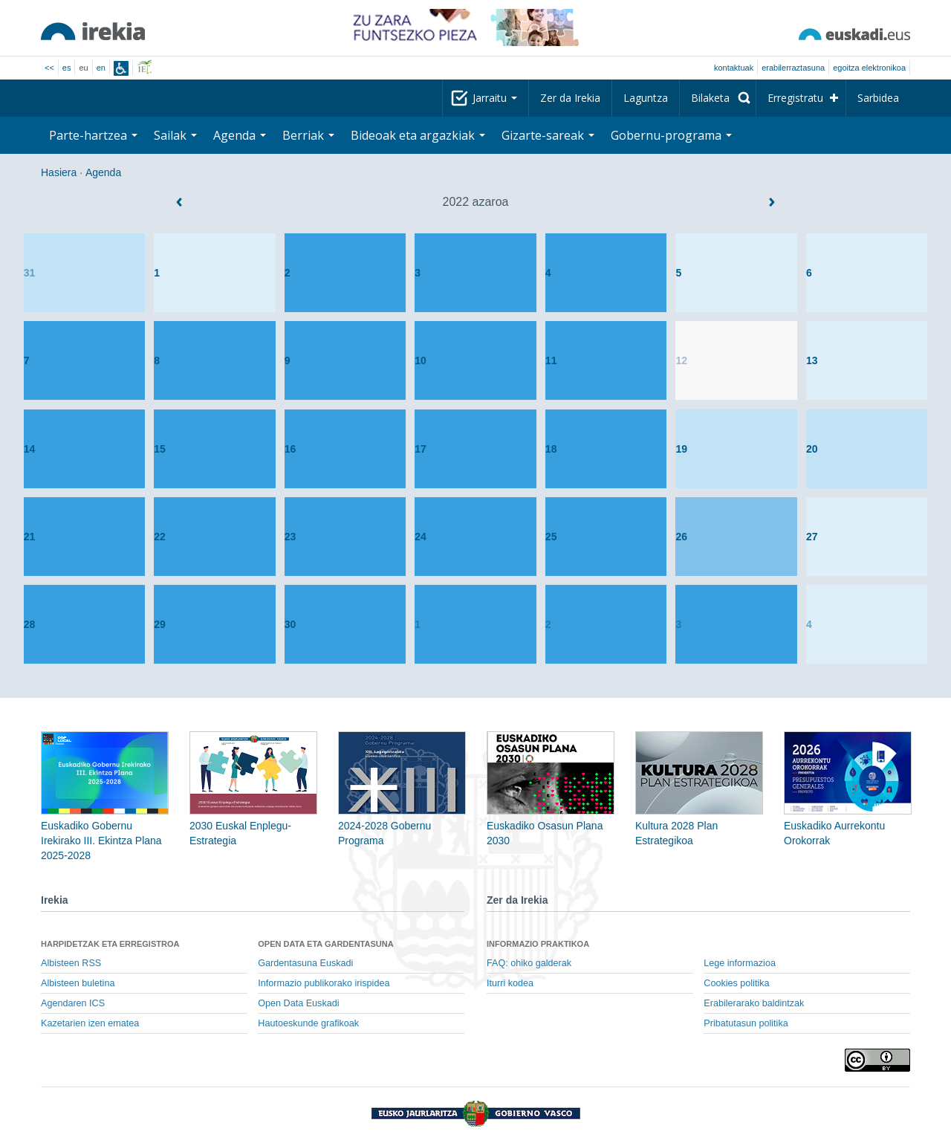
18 (551, 449)
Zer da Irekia (570, 98)
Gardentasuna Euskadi (305, 963)
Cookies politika (736, 983)
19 (681, 449)
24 (420, 537)
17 (420, 449)
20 (812, 449)
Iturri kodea (510, 983)
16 (290, 449)
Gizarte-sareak (548, 135)
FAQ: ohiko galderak (529, 963)
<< (49, 67)
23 (290, 537)
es (66, 67)
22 (160, 537)
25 (551, 537)
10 (420, 360)
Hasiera (59, 172)
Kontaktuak (733, 67)
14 (30, 449)
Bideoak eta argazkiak (418, 135)
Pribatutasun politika (746, 1023)
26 (681, 537)
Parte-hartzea (93, 135)
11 (551, 360)
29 (160, 624)
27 (812, 537)
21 (30, 537)
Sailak (175, 135)
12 (681, 360)
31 (30, 273)
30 (290, 624)
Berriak (308, 135)
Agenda (239, 135)
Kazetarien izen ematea (90, 1023)
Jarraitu (495, 98)
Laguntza (645, 98)
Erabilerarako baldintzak (754, 1003)
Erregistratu (795, 98)
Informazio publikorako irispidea (323, 983)
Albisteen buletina (77, 983)
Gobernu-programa (671, 135)
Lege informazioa (740, 963)
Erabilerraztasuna (793, 67)
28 (30, 624)
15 (160, 449)
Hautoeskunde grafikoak (308, 1023)
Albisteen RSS (71, 963)
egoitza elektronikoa (869, 67)
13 (812, 360)
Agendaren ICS (73, 1003)
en (101, 67)
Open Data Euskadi (298, 1003)
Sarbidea (878, 98)
